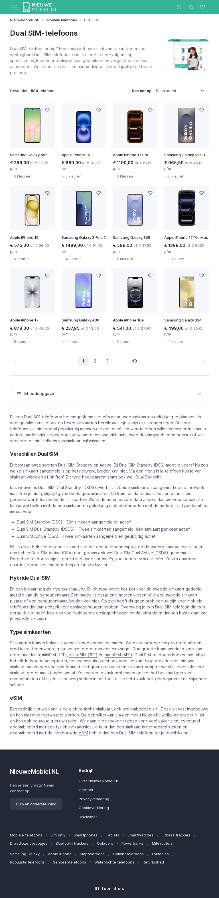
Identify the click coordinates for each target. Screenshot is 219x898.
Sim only (57, 835)
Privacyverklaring (94, 799)
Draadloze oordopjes (28, 843)
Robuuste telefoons (27, 862)
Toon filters (109, 888)
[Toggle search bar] (191, 7)
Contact (86, 789)
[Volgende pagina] (203, 361)
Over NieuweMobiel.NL (99, 781)
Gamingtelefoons (128, 854)
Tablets (112, 835)
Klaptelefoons (92, 854)
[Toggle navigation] (14, 7)
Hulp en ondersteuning (36, 804)
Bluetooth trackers (72, 843)
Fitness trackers (176, 835)
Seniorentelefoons (69, 862)
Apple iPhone (60, 854)
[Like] (47, 110)
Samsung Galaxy (25, 854)
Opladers (105, 843)
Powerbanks (132, 843)
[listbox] (182, 91)
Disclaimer (88, 816)
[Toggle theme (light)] (179, 7)
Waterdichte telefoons (114, 862)
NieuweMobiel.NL (24, 20)
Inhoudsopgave (109, 393)
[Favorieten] (203, 7)
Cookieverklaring (94, 807)
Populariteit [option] (166, 90)
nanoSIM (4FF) (118, 654)
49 (134, 361)
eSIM (83, 732)
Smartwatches (140, 835)
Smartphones (86, 835)
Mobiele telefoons (61, 20)
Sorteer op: (142, 90)
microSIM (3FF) (83, 654)
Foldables (160, 854)
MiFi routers (162, 843)
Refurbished (153, 862)
